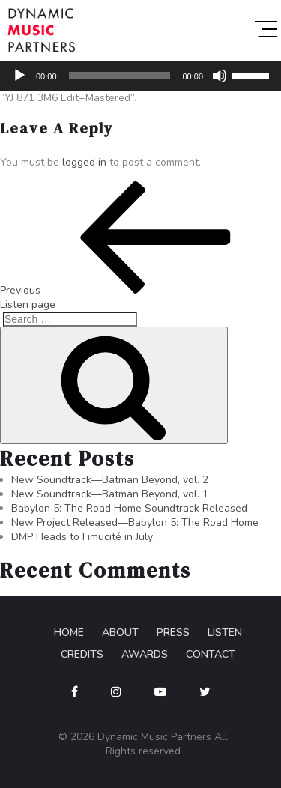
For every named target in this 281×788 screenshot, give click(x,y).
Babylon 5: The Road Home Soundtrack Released (129, 508)
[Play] (19, 75)
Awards (144, 654)
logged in (84, 162)
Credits (82, 654)
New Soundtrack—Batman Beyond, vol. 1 (109, 494)
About (120, 632)
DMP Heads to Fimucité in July (82, 537)
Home (69, 632)
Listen (225, 632)
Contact (210, 654)
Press (173, 632)
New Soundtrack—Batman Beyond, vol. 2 (109, 480)
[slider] (120, 75)
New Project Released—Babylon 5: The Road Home (135, 522)
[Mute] (219, 75)
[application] (140, 76)
